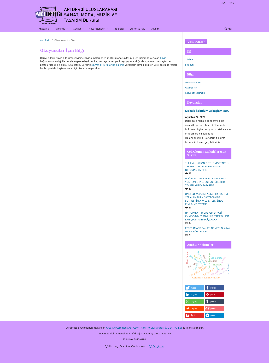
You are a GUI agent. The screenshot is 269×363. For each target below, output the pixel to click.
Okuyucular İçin (193, 82)
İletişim (155, 28)
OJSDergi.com (156, 346)
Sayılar (77, 28)
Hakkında (60, 28)
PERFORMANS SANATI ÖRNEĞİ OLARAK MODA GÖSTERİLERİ (207, 229)
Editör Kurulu (137, 28)
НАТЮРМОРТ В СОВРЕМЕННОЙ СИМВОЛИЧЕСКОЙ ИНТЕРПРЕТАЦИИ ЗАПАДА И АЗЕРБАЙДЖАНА (207, 216)
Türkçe (189, 59)
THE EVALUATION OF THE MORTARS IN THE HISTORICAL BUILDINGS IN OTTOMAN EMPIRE (207, 166)
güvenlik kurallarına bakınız (108, 64)
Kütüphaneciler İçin (195, 92)
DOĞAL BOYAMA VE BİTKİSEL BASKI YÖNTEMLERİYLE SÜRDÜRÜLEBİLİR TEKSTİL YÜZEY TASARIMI (205, 182)
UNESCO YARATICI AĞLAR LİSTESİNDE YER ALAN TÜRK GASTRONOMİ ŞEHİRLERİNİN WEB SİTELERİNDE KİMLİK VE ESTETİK (207, 199)
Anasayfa (44, 28)
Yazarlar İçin (191, 87)
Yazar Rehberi (97, 28)
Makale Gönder (196, 41)
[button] (194, 287)
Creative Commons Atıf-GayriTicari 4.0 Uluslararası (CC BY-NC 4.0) (144, 327)
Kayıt (223, 2)
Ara (228, 28)
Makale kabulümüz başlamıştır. (207, 111)
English (189, 64)
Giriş (232, 2)
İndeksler (119, 28)
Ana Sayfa (45, 40)
